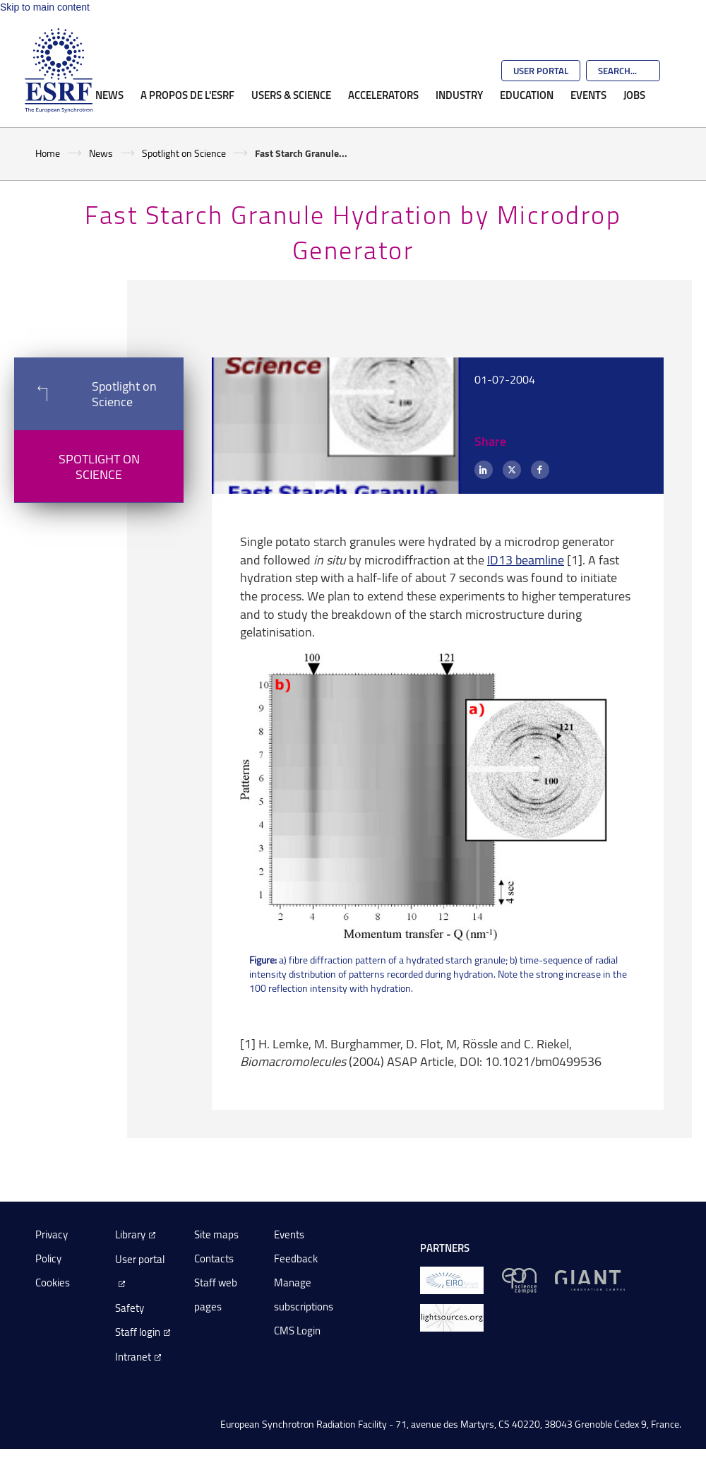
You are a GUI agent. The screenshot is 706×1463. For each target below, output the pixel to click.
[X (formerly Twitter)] (512, 470)
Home (47, 153)
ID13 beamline (525, 559)
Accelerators (383, 94)
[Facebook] (540, 470)
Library (130, 1234)
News (109, 94)
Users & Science (291, 94)
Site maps (216, 1234)
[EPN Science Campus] (519, 1279)
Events (588, 94)
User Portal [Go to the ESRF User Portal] (540, 70)
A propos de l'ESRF (187, 94)
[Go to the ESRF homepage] (58, 70)
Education (527, 94)
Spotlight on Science (184, 153)
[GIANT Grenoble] (590, 1279)
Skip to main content (45, 7)
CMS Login (297, 1330)
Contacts (214, 1258)
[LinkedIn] (483, 470)
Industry (459, 94)
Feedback (296, 1258)
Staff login (137, 1332)
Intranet (133, 1356)
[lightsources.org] (452, 1317)
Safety (129, 1308)
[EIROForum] (452, 1279)
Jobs (634, 94)
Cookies (52, 1282)
